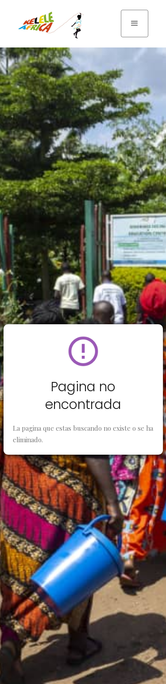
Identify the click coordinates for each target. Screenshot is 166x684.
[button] (134, 23)
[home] (48, 25)
